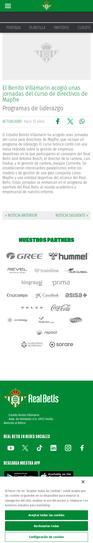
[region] (46, 510)
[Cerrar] (83, 481)
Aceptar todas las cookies (46, 515)
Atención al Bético (15, 423)
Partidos (61, 27)
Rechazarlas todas (46, 526)
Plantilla (37, 27)
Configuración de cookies (46, 537)
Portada (13, 27)
